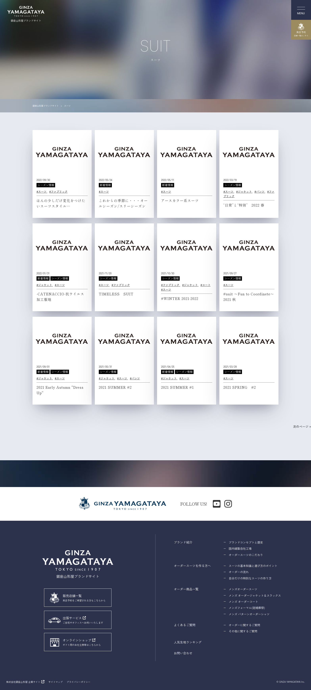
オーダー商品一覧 (186, 589)
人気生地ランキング (188, 642)
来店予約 (301, 29)
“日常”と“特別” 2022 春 (243, 205)
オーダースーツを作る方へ (192, 565)
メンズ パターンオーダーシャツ (249, 614)
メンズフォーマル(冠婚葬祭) (247, 608)
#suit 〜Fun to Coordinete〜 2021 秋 (250, 296)
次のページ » (302, 426)
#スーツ (41, 191)
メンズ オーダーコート (243, 601)
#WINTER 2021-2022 (179, 298)
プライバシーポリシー (78, 681)
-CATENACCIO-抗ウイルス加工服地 (60, 296)
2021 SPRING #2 (239, 387)
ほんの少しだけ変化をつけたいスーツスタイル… (60, 203)
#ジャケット (244, 191)
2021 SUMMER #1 (177, 387)
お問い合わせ (183, 653)
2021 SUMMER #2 (115, 387)
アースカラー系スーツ (180, 200)
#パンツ (259, 191)
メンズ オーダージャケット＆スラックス (255, 595)
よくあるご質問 (185, 625)
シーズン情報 (45, 185)
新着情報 (105, 185)
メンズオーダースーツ (243, 589)
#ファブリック (58, 191)
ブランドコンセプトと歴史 (246, 542)
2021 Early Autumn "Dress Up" (60, 390)
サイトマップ (55, 681)
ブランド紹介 (183, 542)
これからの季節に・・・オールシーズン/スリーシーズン (123, 203)
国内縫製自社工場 (240, 548)
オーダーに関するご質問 (244, 625)
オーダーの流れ (239, 572)
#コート (205, 285)
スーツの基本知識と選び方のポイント (253, 566)
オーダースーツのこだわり (246, 555)
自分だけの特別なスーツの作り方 (250, 578)
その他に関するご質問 (243, 631)
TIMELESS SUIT (116, 293)
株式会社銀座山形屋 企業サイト (23, 681)
